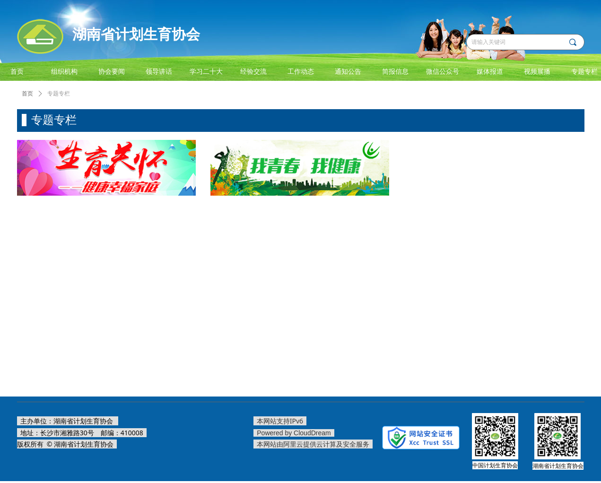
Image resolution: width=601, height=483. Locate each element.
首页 (27, 93)
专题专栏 (58, 93)
